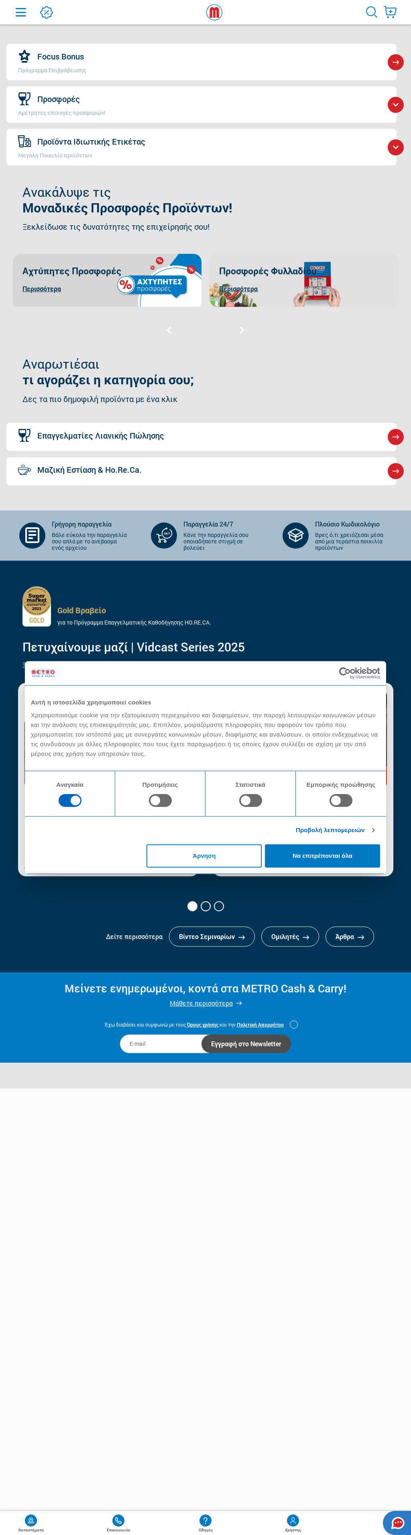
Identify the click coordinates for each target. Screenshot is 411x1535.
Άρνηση (204, 855)
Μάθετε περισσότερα (201, 1003)
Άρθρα (350, 936)
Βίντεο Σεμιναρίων (212, 936)
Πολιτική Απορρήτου (260, 1024)
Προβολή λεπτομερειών (330, 830)
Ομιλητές (290, 936)
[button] (192, 906)
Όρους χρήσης (202, 1024)
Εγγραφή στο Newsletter (246, 1043)
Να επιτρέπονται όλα (322, 855)
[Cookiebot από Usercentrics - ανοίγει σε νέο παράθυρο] (345, 673)
